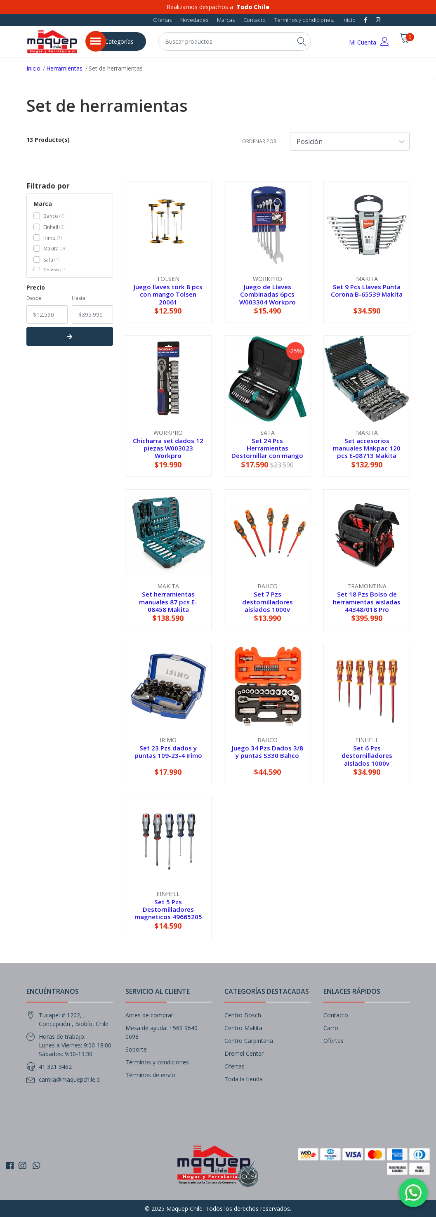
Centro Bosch (242, 1015)
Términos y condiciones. (304, 20)
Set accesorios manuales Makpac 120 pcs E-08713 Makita (367, 448)
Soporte (136, 1049)
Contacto (254, 20)
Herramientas (64, 68)
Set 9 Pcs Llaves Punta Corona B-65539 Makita (367, 290)
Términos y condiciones (157, 1062)
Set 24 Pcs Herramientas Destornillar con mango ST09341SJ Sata (267, 451)
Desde (34, 298)
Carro (330, 1028)
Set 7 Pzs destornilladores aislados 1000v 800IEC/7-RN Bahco (267, 605)
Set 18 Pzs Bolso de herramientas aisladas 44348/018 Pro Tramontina (367, 605)
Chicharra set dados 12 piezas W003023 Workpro (168, 448)
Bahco (50, 215)
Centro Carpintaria (248, 1041)
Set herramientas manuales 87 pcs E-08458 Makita (168, 601)
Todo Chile (252, 7)
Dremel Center (244, 1053)
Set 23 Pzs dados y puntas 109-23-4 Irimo (168, 751)
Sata (48, 259)
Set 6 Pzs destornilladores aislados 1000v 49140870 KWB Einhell (367, 759)
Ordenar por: (260, 141)
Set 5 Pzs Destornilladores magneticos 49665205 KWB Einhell (168, 913)
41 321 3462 (55, 1067)
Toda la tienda (243, 1079)
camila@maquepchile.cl (70, 1079)
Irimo (49, 237)
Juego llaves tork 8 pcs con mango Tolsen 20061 (168, 294)
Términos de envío (150, 1075)
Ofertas (162, 20)
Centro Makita (243, 1028)
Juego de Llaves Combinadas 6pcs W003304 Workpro (267, 294)
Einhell (50, 227)
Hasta (78, 298)
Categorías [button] (119, 41)
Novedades (194, 20)
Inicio (349, 20)
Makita (51, 248)
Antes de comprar (149, 1015)
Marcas (226, 20)
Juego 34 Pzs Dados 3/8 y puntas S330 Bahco (267, 751)
